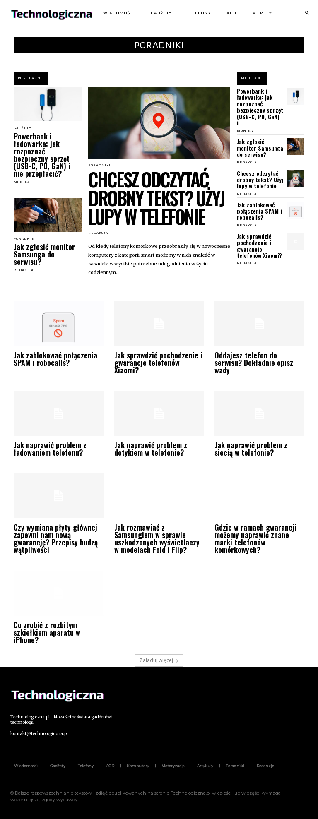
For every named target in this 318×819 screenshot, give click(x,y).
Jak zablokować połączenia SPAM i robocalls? (259, 211)
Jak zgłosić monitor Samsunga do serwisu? (44, 254)
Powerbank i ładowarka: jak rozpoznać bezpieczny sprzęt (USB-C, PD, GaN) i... (260, 106)
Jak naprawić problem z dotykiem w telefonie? (150, 449)
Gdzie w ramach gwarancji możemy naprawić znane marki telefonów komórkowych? (255, 538)
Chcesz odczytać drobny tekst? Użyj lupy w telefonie (156, 197)
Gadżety (22, 128)
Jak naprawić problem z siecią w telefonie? (250, 449)
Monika (22, 182)
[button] (307, 13)
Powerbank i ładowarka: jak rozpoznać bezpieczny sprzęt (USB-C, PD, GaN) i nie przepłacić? (42, 155)
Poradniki (25, 238)
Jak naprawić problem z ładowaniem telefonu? (50, 449)
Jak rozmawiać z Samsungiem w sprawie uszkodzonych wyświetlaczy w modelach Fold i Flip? (157, 538)
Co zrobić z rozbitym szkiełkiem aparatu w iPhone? (47, 632)
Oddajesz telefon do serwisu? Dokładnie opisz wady (253, 362)
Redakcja (24, 270)
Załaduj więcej (159, 660)
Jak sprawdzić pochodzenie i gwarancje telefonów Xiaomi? (259, 245)
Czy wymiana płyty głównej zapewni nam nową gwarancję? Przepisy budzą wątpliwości (56, 538)
